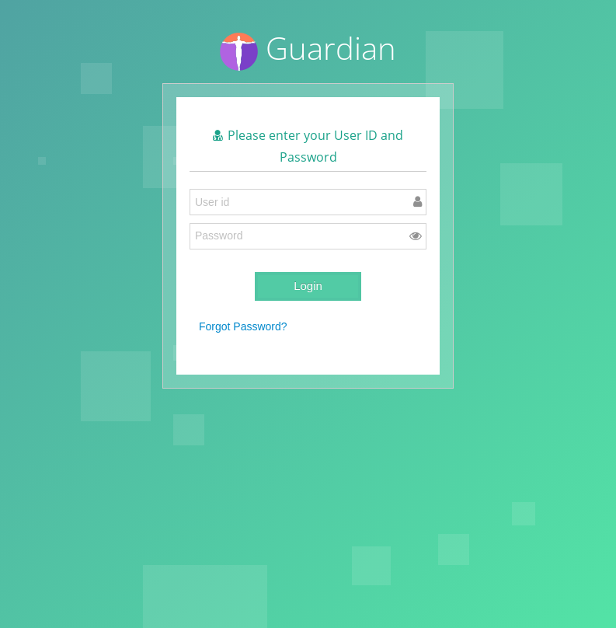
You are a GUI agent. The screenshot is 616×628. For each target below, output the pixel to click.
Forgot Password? (243, 326)
